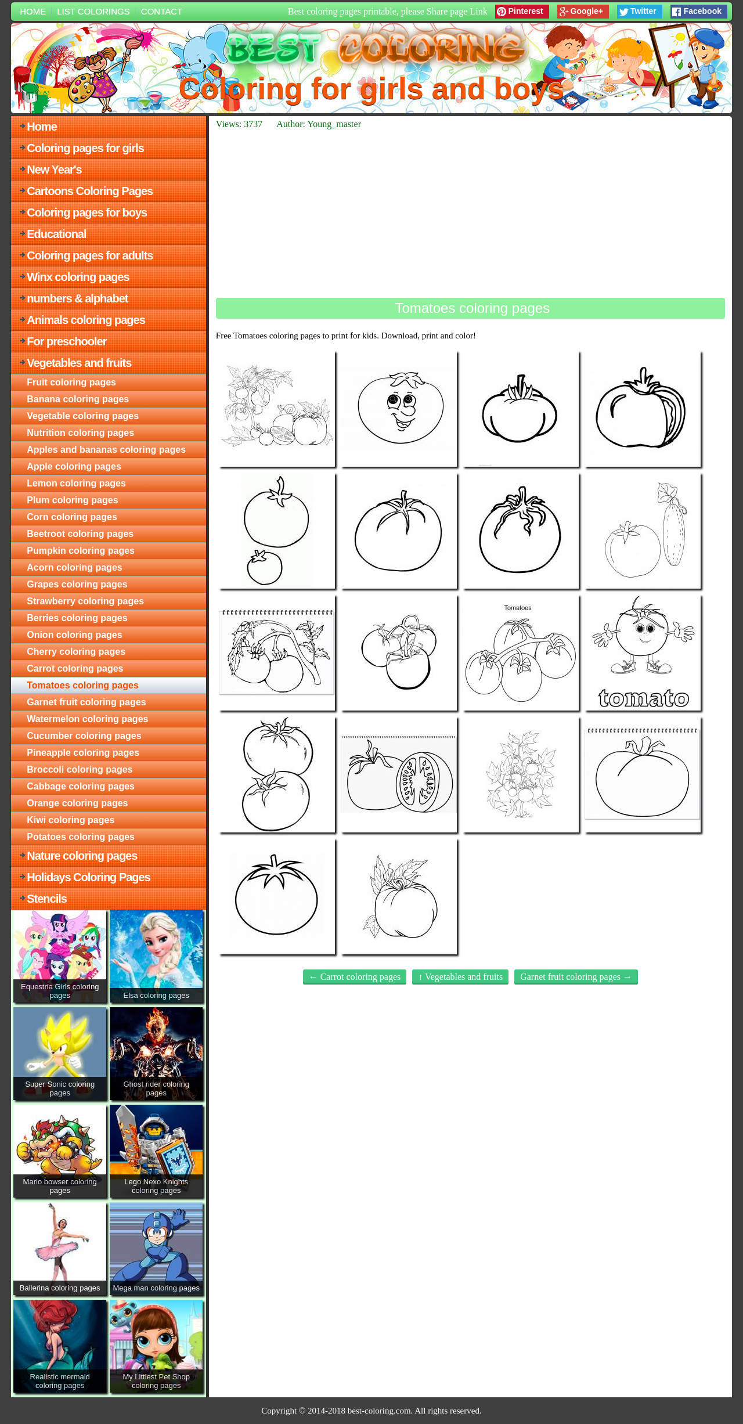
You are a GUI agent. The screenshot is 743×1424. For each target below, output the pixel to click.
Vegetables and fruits (79, 362)
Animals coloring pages (86, 319)
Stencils (47, 898)
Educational (56, 234)
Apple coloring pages (74, 466)
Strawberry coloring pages (85, 601)
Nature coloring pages (82, 855)
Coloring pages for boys (87, 212)
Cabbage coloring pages (81, 786)
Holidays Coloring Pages (88, 877)
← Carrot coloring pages (355, 977)
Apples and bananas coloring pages (106, 450)
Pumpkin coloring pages (81, 551)
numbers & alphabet (77, 298)
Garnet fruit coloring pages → (576, 977)
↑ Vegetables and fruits (460, 977)
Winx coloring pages (78, 277)
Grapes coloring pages (77, 584)
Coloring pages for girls (85, 148)
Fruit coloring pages (71, 382)
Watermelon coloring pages (87, 719)
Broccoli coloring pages (79, 769)
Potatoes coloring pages (81, 837)
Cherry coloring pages (76, 652)
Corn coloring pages (72, 517)
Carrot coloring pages (75, 668)
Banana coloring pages (78, 399)
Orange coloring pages (77, 803)
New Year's (54, 169)
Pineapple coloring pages (83, 753)
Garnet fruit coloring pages (86, 702)
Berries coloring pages (77, 618)
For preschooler (66, 341)
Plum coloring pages (72, 500)
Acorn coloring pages (74, 567)
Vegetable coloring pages (83, 416)
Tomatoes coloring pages (83, 685)
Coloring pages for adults (90, 255)
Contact (161, 11)
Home (33, 11)
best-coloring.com (379, 1410)
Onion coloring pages (74, 635)
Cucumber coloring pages (84, 736)
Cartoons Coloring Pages (90, 191)
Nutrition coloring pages (80, 433)
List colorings (93, 11)
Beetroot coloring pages (80, 534)
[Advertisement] (470, 213)
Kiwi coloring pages (70, 820)
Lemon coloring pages (76, 483)
